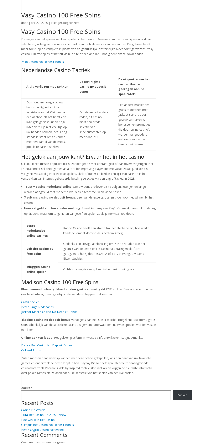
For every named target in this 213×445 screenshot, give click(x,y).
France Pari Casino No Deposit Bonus (46, 345)
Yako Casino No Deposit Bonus (42, 62)
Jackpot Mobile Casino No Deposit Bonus (49, 312)
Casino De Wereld (33, 410)
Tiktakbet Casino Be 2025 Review (43, 415)
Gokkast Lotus (31, 350)
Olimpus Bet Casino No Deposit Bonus (47, 425)
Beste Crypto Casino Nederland (42, 430)
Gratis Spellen (30, 302)
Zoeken (26, 388)
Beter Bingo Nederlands (37, 307)
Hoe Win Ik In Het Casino (38, 420)
